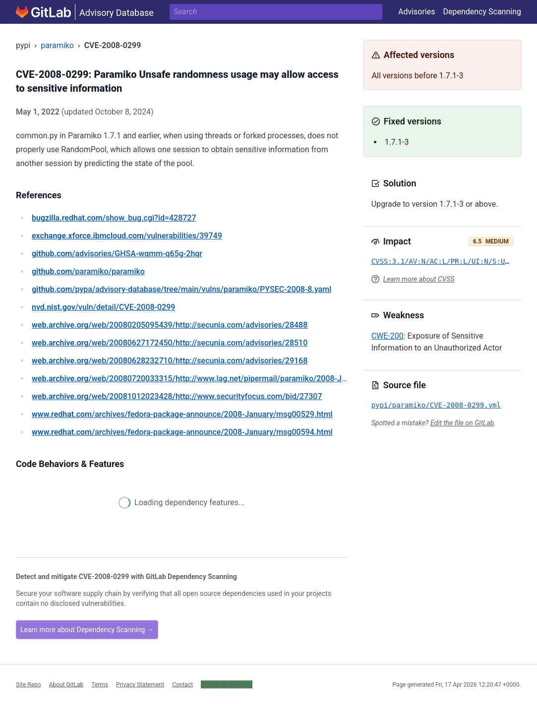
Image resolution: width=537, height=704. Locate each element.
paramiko (57, 45)
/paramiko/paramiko (88, 271)
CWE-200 (387, 336)
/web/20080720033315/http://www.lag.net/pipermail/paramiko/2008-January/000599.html (223, 378)
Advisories (416, 11)
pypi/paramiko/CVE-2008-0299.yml (436, 405)
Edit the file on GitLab (462, 423)
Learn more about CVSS (419, 279)
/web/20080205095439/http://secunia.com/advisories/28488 (169, 325)
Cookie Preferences (226, 684)
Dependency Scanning (482, 11)
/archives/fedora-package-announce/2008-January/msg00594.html (182, 432)
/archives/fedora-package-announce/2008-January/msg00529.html (182, 414)
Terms (99, 684)
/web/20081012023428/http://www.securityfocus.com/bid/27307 (177, 396)
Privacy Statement (140, 684)
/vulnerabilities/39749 (127, 235)
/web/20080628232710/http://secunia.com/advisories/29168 (169, 360)
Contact (182, 684)
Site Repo (28, 684)
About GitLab (66, 684)
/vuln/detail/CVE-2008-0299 (103, 307)
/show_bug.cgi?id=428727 (114, 218)
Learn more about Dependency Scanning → (87, 630)
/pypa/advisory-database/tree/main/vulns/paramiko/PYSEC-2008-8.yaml (181, 289)
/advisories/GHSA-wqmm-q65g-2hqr (117, 253)
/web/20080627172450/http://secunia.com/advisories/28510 (169, 343)
